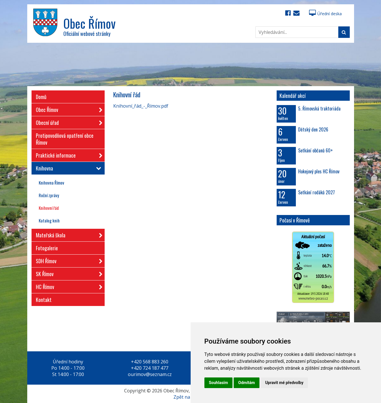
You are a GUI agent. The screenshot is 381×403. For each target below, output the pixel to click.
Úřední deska (325, 13)
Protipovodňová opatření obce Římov (64, 139)
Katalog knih (49, 220)
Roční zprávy (49, 195)
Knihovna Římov (51, 182)
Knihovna (67, 168)
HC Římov (67, 285)
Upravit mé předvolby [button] (284, 382)
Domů (41, 96)
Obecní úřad (67, 121)
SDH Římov (67, 260)
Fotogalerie (47, 248)
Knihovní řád (49, 208)
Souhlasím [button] (218, 382)
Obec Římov (67, 108)
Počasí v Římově (295, 220)
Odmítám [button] (246, 382)
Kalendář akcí (293, 95)
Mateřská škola (67, 234)
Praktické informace (67, 154)
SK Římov (67, 273)
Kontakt (44, 299)
